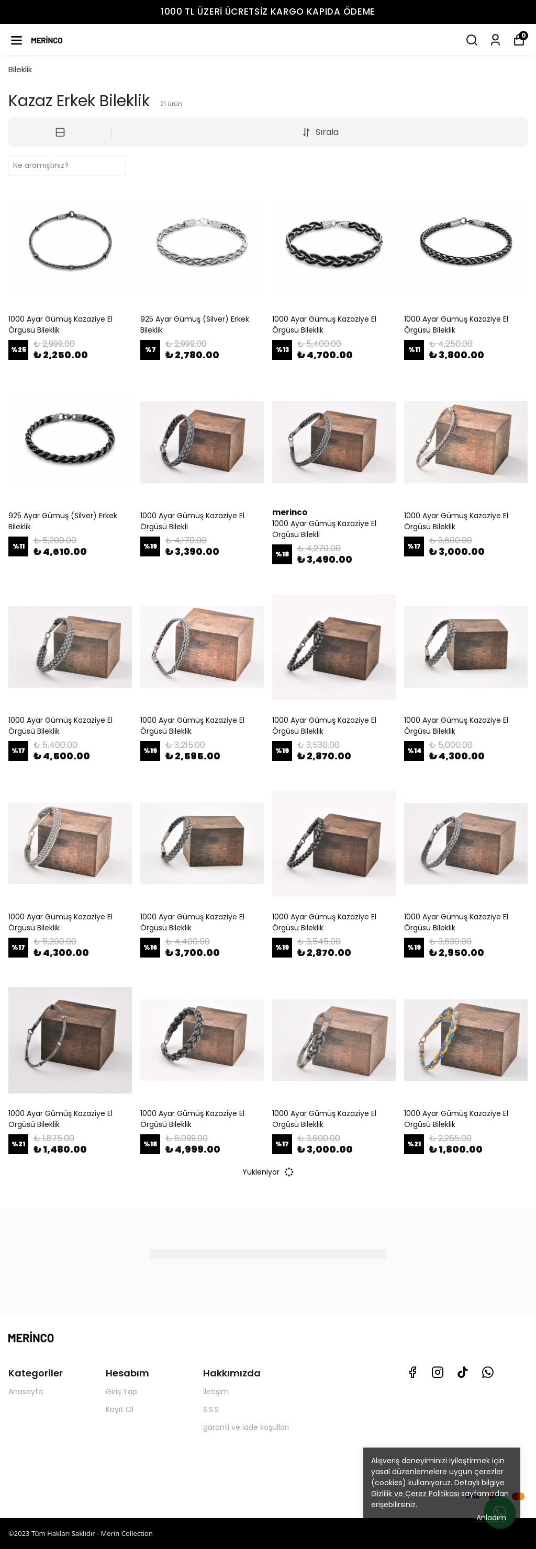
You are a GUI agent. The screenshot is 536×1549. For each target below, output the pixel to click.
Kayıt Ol (119, 1409)
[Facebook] (412, 1372)
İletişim (216, 1391)
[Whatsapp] (488, 1372)
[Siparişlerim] (495, 40)
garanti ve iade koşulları (246, 1427)
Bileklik (20, 69)
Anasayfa (25, 1391)
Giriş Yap (121, 1391)
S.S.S (211, 1409)
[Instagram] (437, 1372)
